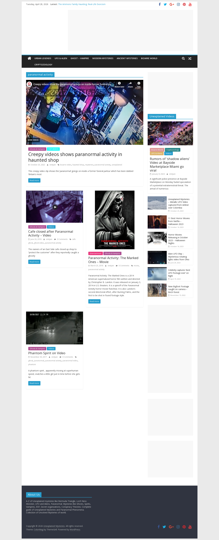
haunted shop (78, 164)
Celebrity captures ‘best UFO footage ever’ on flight (179, 273)
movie (136, 265)
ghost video (39, 243)
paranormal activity (102, 164)
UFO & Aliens (156, 153)
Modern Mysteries (102, 58)
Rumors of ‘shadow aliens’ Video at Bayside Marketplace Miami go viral (170, 164)
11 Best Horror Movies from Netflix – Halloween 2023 (179, 221)
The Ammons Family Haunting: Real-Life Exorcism (81, 4)
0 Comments (61, 239)
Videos (51, 227)
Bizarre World (149, 58)
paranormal (39, 360)
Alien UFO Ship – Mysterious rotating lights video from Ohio (178, 256)
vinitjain (53, 164)
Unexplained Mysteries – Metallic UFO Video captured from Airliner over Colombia (179, 203)
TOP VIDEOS (53, 149)
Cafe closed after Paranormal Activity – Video (50, 233)
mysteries (89, 164)
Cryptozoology (37, 64)
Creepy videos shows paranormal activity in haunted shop (75, 157)
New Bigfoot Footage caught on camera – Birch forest (178, 289)
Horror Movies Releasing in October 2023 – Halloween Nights (178, 239)
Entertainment (95, 253)
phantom (32, 364)
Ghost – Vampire (80, 58)
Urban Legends (42, 58)
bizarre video (65, 164)
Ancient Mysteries (127, 58)
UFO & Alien (61, 58)
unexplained (117, 164)
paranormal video (70, 360)
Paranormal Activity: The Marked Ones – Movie (113, 260)
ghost (30, 360)
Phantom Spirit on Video (46, 353)
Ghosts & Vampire (37, 149)
